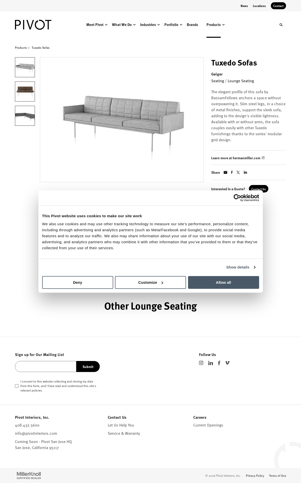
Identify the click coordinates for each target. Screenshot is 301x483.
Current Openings (208, 425)
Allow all (223, 282)
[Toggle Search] (281, 25)
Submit (88, 366)
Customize (150, 282)
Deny (77, 282)
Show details (237, 267)
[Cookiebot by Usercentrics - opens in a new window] (237, 198)
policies (37, 390)
